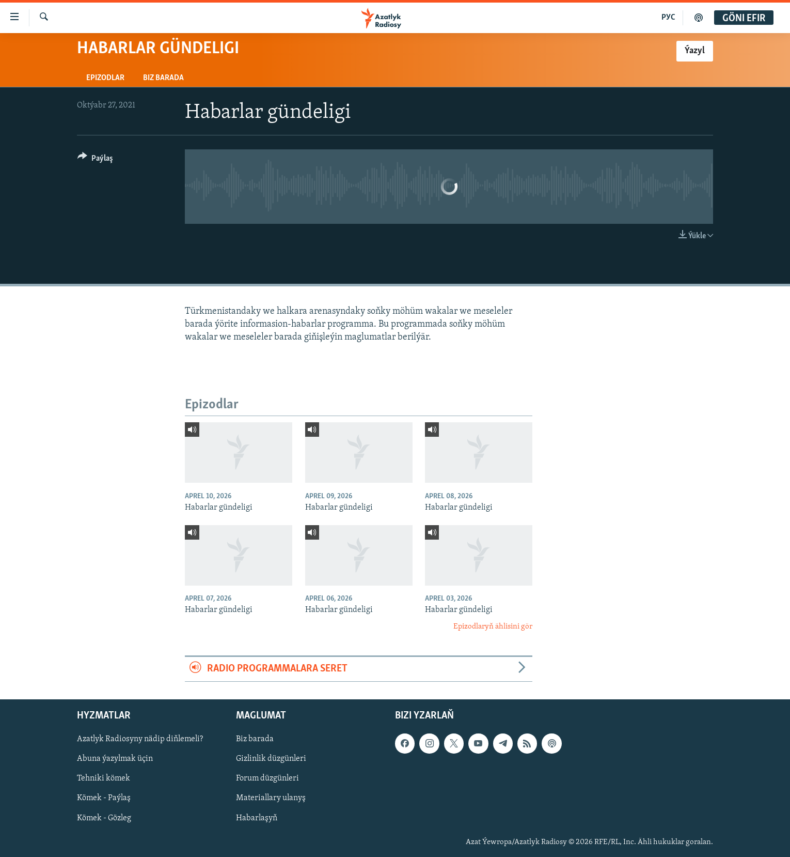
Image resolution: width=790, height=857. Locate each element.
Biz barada (163, 78)
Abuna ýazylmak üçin (115, 759)
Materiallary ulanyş (271, 798)
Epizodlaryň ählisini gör (492, 627)
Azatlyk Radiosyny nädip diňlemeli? (140, 739)
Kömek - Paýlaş (104, 798)
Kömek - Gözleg (104, 818)
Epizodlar (105, 78)
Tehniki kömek (103, 778)
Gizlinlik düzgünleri (271, 759)
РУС (668, 17)
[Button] (95, 160)
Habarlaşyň (256, 818)
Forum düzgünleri (267, 778)
